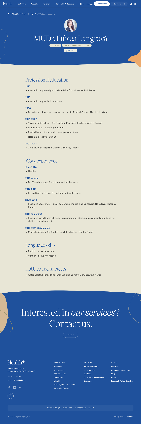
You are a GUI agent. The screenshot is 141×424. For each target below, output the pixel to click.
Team (24, 14)
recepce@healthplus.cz (17, 380)
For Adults (58, 367)
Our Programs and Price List (65, 384)
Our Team (87, 374)
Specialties (58, 377)
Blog (113, 374)
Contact (114, 377)
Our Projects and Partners (94, 377)
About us (88, 362)
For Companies (60, 374)
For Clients (115, 367)
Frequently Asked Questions (122, 381)
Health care (59, 362)
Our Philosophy (89, 370)
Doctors (31, 14)
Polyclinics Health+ (91, 367)
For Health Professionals (120, 370)
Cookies (130, 417)
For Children (58, 370)
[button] (131, 4)
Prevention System (61, 388)
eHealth (57, 381)
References (88, 381)
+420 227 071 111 (15, 376)
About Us (15, 14)
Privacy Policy (119, 417)
